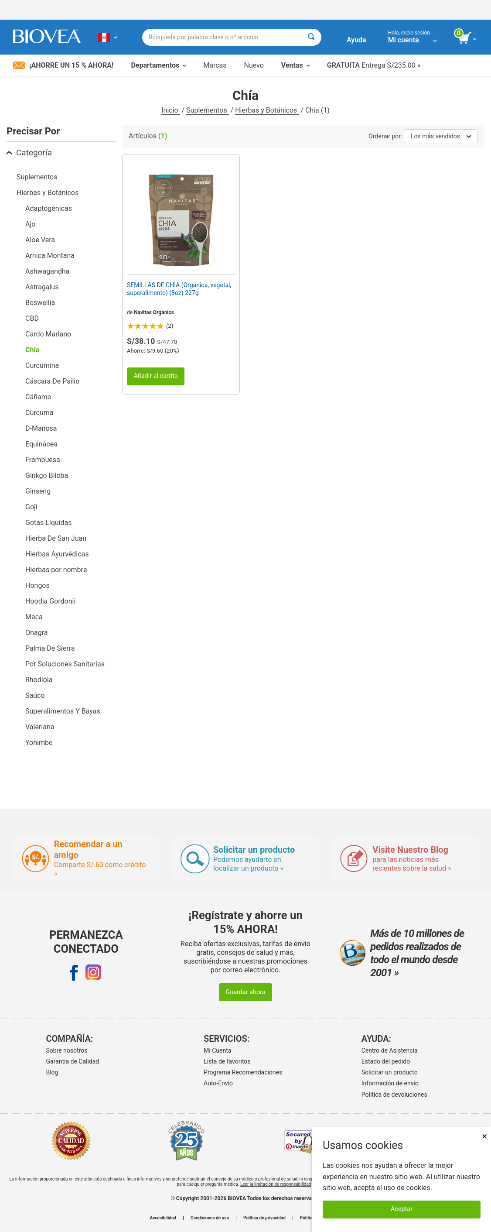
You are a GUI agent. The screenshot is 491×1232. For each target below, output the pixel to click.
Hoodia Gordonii (50, 601)
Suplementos (207, 110)
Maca (34, 617)
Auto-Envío (218, 1083)
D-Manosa (41, 428)
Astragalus (41, 287)
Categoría (29, 153)
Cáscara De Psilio (52, 381)
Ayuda (356, 40)
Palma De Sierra (50, 648)
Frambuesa (42, 460)
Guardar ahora (245, 992)
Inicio (170, 110)
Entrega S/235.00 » (374, 65)
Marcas (214, 65)
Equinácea (41, 444)
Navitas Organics (154, 312)
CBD (32, 318)
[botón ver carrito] (468, 38)
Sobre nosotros (66, 1050)
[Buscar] (311, 37)
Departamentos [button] (158, 65)
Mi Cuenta (217, 1050)
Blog (52, 1072)
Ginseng (38, 491)
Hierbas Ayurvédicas (57, 554)
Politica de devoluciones (394, 1094)
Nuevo (253, 65)
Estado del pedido (385, 1061)
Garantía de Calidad (72, 1061)
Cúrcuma (39, 412)
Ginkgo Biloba (46, 475)
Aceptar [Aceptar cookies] (402, 1209)
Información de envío (390, 1083)
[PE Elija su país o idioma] (107, 37)
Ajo (30, 224)
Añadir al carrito (155, 376)
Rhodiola (38, 680)
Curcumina (42, 365)
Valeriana (39, 727)
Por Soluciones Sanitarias (65, 664)
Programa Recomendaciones (243, 1072)
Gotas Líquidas (48, 522)
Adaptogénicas (48, 208)
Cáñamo (38, 397)
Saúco (35, 695)
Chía (32, 350)
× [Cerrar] (484, 1136)
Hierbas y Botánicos (267, 110)
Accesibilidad (163, 1218)
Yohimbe (38, 742)
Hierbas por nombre (56, 570)
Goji (31, 507)
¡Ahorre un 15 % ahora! (63, 65)
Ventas (295, 65)
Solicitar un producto (389, 1072)
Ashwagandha (47, 271)
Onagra (36, 632)
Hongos (37, 585)
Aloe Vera (40, 240)
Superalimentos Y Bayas (62, 711)
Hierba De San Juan (55, 538)
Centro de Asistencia (389, 1050)
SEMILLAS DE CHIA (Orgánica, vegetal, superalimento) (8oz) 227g (179, 288)
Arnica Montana (50, 255)
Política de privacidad (264, 1218)
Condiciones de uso (210, 1218)
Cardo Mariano (48, 334)
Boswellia (40, 303)
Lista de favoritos (227, 1061)
